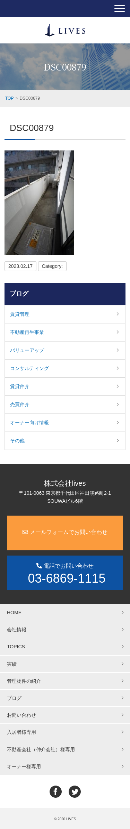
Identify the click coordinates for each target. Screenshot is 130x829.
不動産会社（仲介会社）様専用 (41, 749)
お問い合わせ (21, 715)
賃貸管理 (19, 314)
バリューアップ (27, 350)
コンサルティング (29, 368)
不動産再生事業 (27, 332)
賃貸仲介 (19, 386)
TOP (9, 98)
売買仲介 (19, 404)
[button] (119, 8)
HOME (14, 612)
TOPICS (16, 646)
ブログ (19, 293)
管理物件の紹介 (24, 681)
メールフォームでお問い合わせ (65, 532)
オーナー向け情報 (29, 422)
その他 (17, 440)
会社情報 (16, 629)
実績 (12, 664)
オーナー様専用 (24, 766)
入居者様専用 (21, 732)
